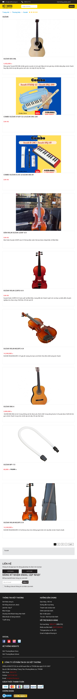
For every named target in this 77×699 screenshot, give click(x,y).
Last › (71, 544)
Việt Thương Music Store (10, 651)
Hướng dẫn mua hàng (47, 605)
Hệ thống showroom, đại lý (10, 605)
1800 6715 (27, 2)
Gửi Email (10, 571)
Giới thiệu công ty (7, 602)
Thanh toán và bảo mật (47, 608)
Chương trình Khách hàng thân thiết (13, 614)
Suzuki (25, 12)
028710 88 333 (57, 627)
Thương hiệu (16, 12)
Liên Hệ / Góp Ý (7, 608)
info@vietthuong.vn (11, 2)
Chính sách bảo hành (46, 611)
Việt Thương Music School (10, 654)
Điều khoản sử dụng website (11, 617)
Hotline (29, 571)
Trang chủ (5, 12)
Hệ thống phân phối (64, 2)
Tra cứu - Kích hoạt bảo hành (49, 617)
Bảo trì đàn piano (45, 614)
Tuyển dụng (6, 620)
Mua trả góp (6, 611)
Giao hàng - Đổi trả (46, 602)
